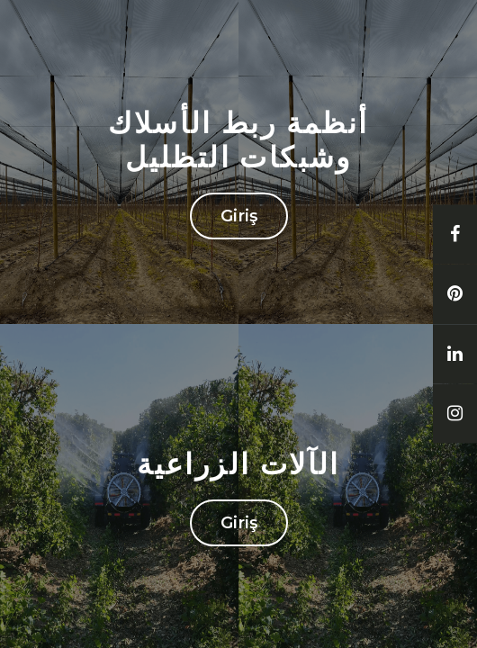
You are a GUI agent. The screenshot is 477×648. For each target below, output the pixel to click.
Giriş (238, 215)
